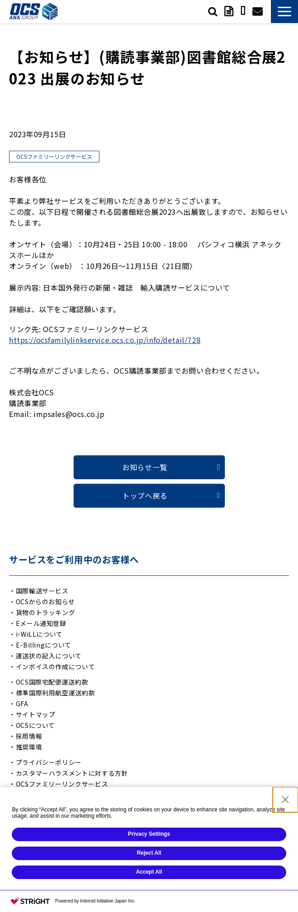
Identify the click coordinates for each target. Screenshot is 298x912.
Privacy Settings (149, 836)
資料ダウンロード (229, 11)
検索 (213, 11)
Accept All (149, 873)
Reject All (149, 855)
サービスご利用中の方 (243, 11)
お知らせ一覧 (145, 467)
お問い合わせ (257, 11)
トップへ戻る (145, 495)
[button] (284, 11)
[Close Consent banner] (285, 801)
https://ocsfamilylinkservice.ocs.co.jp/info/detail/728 (104, 339)
